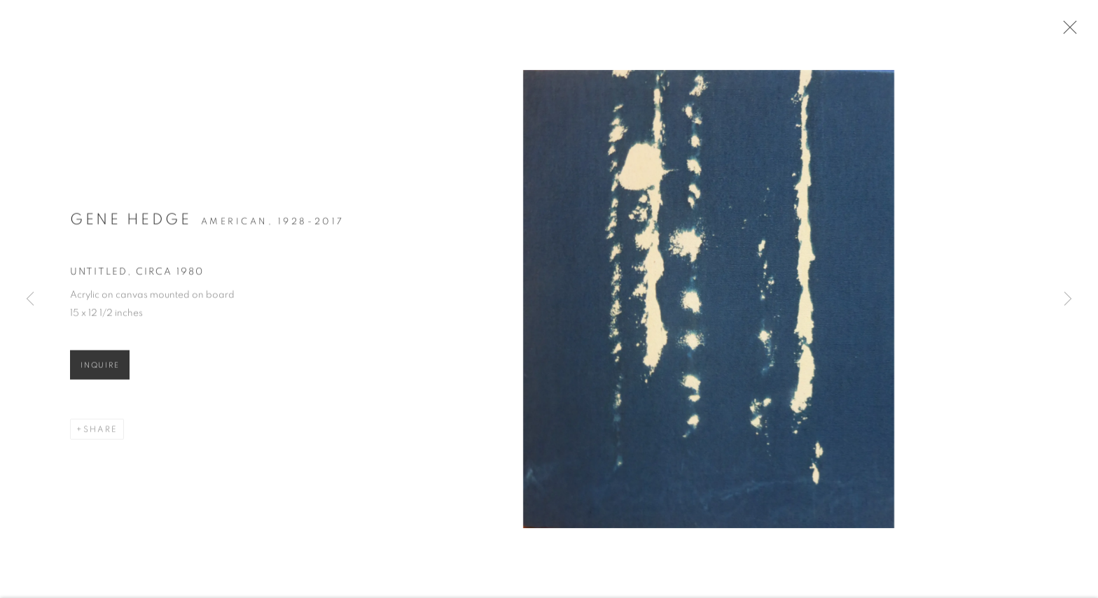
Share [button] (100, 436)
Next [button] (1068, 299)
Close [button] (1076, 31)
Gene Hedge (130, 226)
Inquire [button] (100, 372)
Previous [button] (30, 299)
